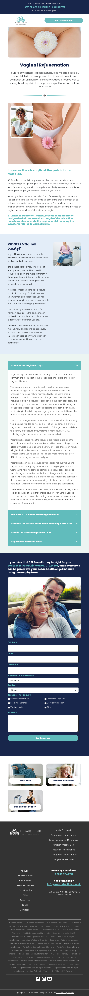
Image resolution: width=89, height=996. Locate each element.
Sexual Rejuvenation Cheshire (34, 960)
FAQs (25, 895)
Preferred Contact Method (21, 675)
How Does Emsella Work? (64, 933)
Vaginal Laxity (16, 707)
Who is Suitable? (25, 875)
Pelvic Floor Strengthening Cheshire (38, 947)
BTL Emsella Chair (15, 923)
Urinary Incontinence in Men (64, 854)
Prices (25, 905)
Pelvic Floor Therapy (59, 954)
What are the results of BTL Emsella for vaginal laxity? (41, 523)
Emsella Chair (33, 930)
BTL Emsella (46, 926)
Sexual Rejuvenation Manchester (64, 960)
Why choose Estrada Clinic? (26, 541)
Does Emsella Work (62, 926)
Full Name (12, 642)
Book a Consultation (25, 807)
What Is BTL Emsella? (64, 971)
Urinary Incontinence (19, 698)
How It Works (25, 880)
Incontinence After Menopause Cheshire (29, 936)
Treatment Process (25, 885)
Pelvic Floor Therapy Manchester (33, 954)
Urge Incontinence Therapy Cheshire (35, 967)
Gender (11, 685)
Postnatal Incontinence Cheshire (39, 957)
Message (12, 712)
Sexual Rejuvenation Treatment (23, 964)
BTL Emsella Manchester (57, 923)
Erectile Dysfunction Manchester (37, 933)
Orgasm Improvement (63, 845)
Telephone (13, 664)
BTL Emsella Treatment (28, 926)
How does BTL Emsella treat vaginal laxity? (34, 514)
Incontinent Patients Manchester (64, 940)
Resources (25, 780)
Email (10, 653)
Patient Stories (25, 890)
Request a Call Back (63, 780)
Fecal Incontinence (18, 703)
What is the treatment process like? (30, 532)
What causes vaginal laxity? (26, 365)
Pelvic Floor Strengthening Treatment (41, 950)
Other (49, 707)
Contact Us (25, 910)
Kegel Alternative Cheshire (50, 943)
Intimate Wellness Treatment (23, 943)
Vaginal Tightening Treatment (40, 971)
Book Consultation (64, 20)
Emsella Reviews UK (50, 930)
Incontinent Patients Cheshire (35, 940)
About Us (25, 871)
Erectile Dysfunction (55, 703)
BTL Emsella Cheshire (35, 923)
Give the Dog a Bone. (65, 992)
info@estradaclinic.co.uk (64, 884)
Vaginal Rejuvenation (64, 859)
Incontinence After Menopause (64, 840)
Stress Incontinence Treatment (53, 964)
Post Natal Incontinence (64, 849)
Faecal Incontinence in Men (64, 835)
